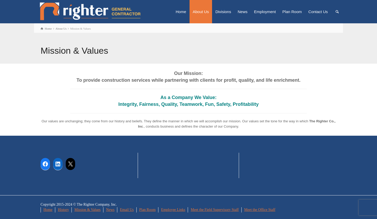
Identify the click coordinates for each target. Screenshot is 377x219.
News (243, 11)
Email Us (127, 210)
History (63, 210)
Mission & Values (87, 210)
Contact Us (318, 11)
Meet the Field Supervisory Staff (215, 210)
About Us (201, 11)
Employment (265, 11)
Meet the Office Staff (259, 210)
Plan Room (292, 11)
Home (181, 11)
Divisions (223, 11)
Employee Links (173, 210)
